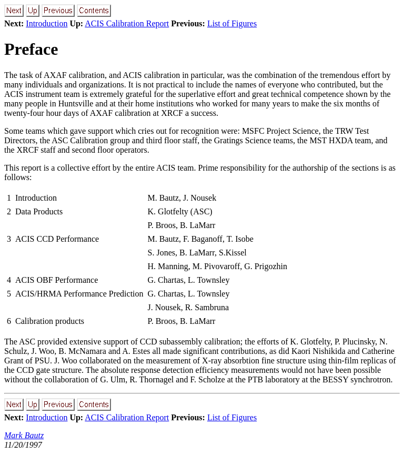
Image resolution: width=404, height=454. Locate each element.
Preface (31, 49)
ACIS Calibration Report (127, 23)
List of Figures (232, 23)
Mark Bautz (24, 435)
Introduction (46, 23)
